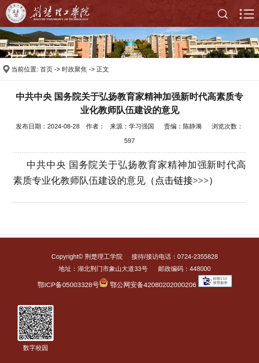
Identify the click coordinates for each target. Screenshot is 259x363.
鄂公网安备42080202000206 (147, 284)
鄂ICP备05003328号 (68, 284)
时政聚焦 (74, 69)
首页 (46, 69)
